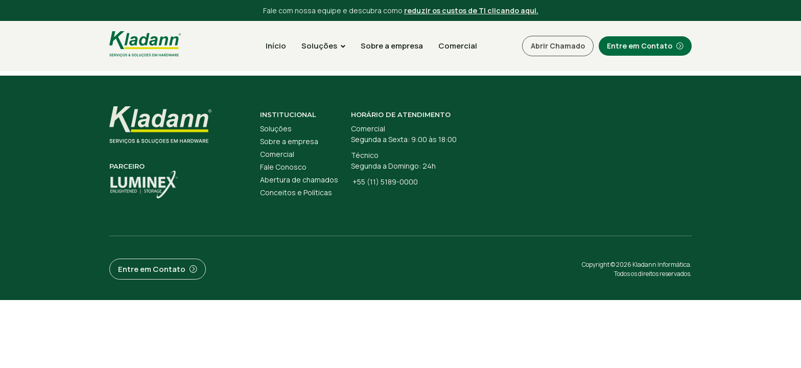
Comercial (457, 45)
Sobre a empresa (392, 45)
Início (276, 45)
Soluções (323, 45)
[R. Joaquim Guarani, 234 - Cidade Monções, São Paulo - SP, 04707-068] (604, 145)
